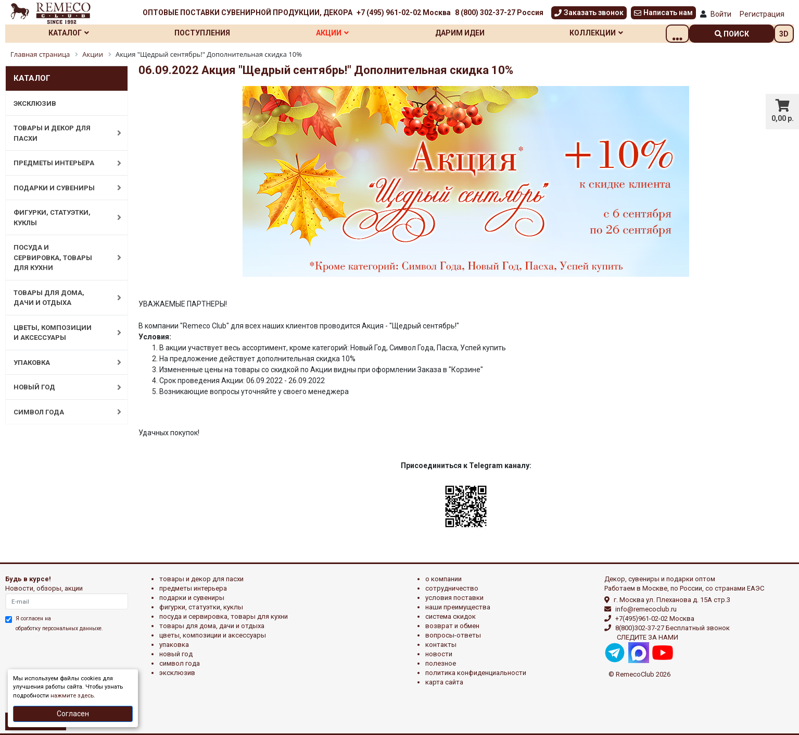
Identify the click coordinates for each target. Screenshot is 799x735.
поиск (732, 34)
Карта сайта (444, 682)
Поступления (209, 33)
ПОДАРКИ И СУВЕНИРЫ (62, 187)
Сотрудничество (451, 588)
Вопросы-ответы (453, 635)
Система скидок (450, 616)
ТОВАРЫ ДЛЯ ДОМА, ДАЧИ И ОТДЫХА (62, 298)
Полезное (440, 663)
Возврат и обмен (452, 626)
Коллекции (617, 33)
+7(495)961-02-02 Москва (654, 618)
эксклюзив (177, 673)
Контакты (440, 644)
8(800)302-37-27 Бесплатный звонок (672, 628)
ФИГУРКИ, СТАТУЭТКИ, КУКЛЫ (62, 218)
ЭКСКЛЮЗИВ (35, 103)
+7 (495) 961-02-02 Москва (404, 12)
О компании (443, 579)
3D (784, 34)
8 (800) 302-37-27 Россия (499, 12)
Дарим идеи (476, 33)
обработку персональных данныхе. (59, 628)
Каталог (70, 33)
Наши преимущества (457, 607)
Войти (721, 14)
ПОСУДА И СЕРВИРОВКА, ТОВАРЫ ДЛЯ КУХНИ (62, 257)
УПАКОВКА (62, 362)
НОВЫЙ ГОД (62, 387)
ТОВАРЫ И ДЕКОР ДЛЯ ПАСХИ (62, 133)
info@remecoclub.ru (646, 609)
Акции (344, 33)
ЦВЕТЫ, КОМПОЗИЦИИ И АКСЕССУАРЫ (62, 333)
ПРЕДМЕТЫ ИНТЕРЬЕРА (62, 163)
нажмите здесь (72, 695)
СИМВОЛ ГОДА (62, 412)
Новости (438, 654)
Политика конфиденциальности (475, 673)
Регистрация (762, 14)
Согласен (73, 713)
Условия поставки (454, 598)
